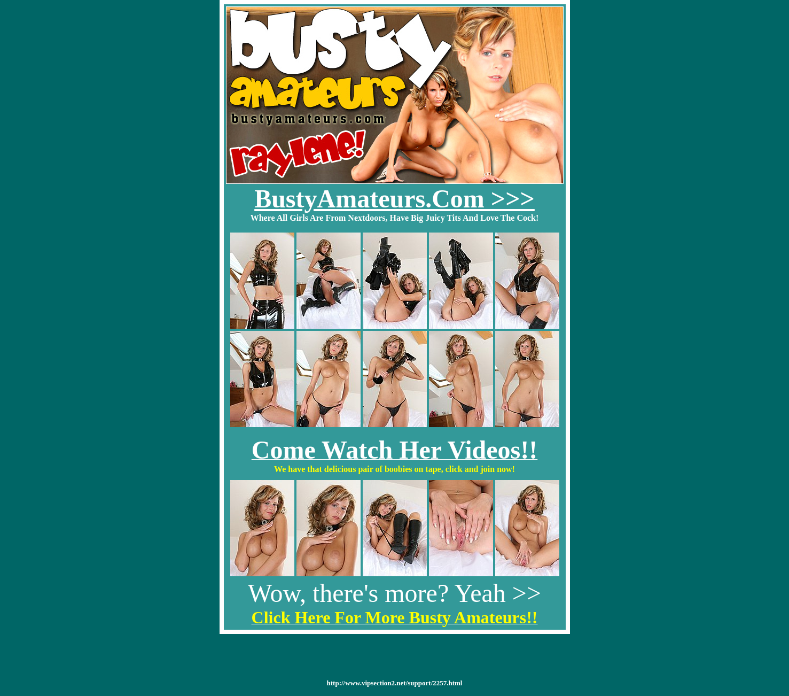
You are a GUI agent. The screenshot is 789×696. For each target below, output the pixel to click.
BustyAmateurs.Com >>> (394, 198)
